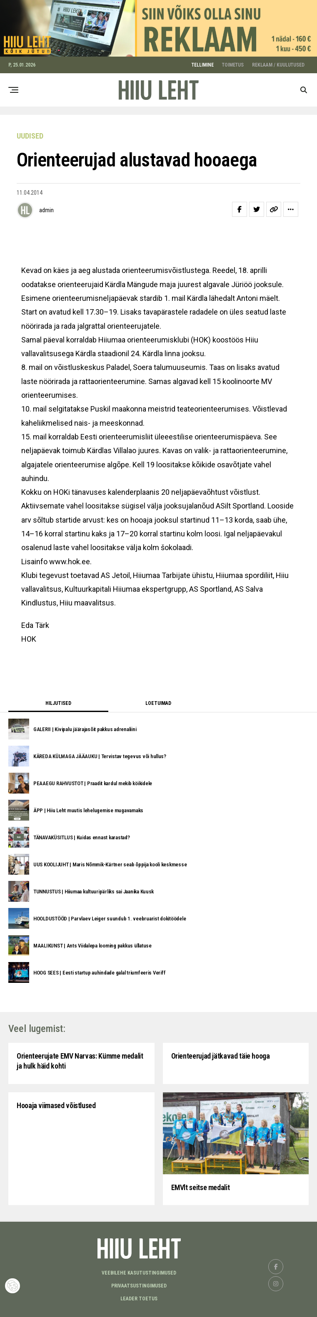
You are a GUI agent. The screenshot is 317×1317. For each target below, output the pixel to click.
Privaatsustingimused (139, 1283)
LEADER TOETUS (138, 1296)
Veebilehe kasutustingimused (139, 1270)
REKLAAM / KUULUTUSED (278, 62)
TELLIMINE (203, 62)
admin (46, 207)
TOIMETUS (233, 62)
